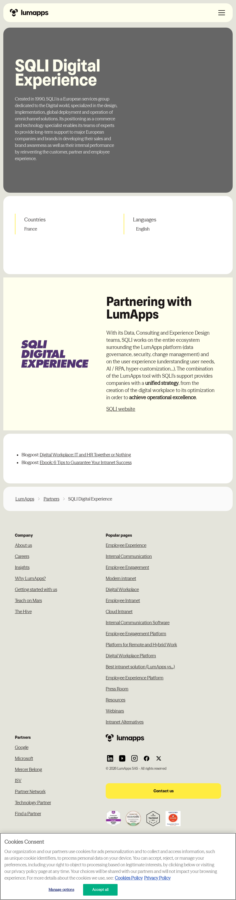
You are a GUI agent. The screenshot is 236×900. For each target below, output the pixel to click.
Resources (115, 700)
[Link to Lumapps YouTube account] (122, 758)
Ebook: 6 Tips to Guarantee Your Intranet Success (86, 462)
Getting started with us (36, 589)
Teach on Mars (28, 600)
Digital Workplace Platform (131, 655)
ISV (18, 780)
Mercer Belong (28, 769)
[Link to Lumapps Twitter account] (158, 758)
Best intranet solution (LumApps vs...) (140, 666)
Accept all (100, 889)
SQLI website (120, 409)
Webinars (115, 711)
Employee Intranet (123, 600)
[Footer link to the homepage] (163, 738)
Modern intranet (121, 578)
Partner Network (30, 791)
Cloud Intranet (119, 611)
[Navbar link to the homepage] (29, 13)
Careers (22, 556)
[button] (220, 12)
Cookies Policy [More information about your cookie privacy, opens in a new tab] (129, 878)
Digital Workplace (122, 589)
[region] (118, 866)
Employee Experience (126, 545)
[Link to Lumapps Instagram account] (134, 758)
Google (21, 747)
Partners (51, 499)
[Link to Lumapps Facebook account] (146, 758)
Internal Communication (129, 556)
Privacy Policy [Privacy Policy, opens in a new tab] (157, 878)
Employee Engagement (127, 567)
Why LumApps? (30, 578)
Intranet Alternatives (125, 722)
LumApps (24, 499)
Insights (22, 567)
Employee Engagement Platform (136, 633)
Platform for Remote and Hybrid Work (141, 644)
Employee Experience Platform (134, 678)
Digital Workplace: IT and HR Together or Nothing (85, 454)
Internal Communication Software (137, 622)
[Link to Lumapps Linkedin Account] (110, 758)
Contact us (163, 791)
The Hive (23, 611)
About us (23, 545)
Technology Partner (33, 802)
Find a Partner (28, 813)
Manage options (61, 889)
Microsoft (24, 758)
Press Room (117, 689)
